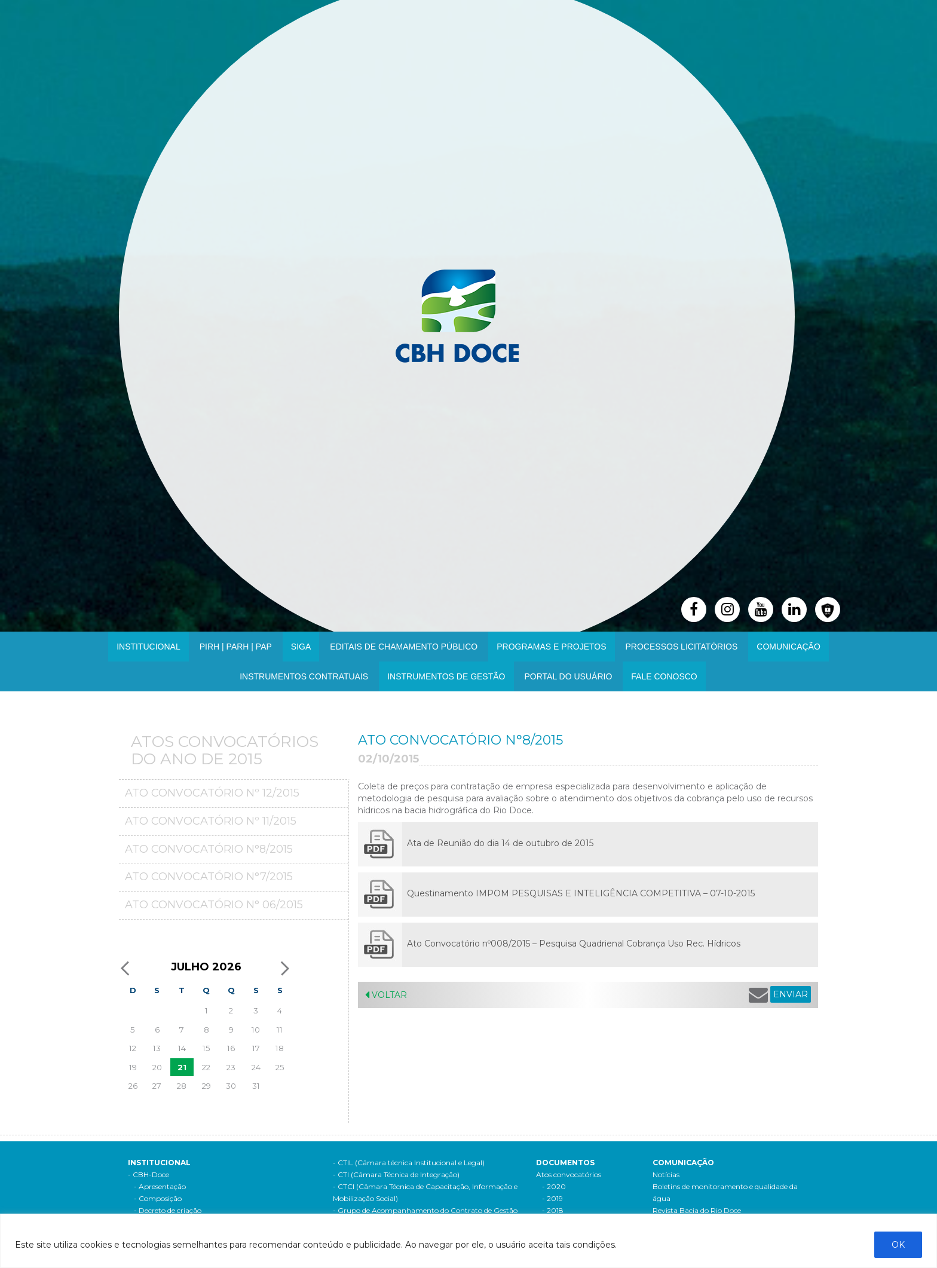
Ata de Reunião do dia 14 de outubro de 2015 (500, 843)
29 (206, 1086)
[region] (468, 1241)
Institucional (148, 646)
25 (279, 1067)
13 (157, 1048)
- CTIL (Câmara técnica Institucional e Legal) (409, 1162)
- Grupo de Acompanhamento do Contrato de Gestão (425, 1210)
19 (133, 1067)
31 (256, 1086)
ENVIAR (790, 994)
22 (206, 1067)
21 (181, 1067)
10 (256, 1029)
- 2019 (552, 1198)
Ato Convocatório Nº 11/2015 (210, 821)
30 (231, 1086)
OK (898, 1244)
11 (280, 1029)
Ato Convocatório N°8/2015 (209, 849)
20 (157, 1067)
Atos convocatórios (568, 1174)
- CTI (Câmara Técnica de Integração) (396, 1174)
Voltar (386, 995)
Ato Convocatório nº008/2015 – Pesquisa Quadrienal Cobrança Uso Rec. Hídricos (573, 943)
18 (279, 1048)
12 (132, 1048)
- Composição (158, 1198)
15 (206, 1048)
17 (256, 1048)
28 (181, 1086)
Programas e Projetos (551, 646)
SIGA (301, 646)
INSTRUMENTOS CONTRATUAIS (304, 676)
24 (256, 1067)
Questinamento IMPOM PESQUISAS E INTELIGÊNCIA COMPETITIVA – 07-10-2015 (581, 893)
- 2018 (553, 1210)
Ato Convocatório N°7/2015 (209, 876)
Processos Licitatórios (682, 646)
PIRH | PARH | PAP (236, 646)
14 (182, 1048)
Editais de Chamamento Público (403, 646)
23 (230, 1067)
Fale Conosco (664, 676)
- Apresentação (160, 1186)
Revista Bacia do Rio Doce (697, 1210)
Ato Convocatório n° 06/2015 (214, 904)
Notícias (666, 1174)
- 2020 (554, 1186)
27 (156, 1086)
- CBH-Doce (148, 1174)
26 (132, 1086)
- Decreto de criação (167, 1210)
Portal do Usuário (569, 676)
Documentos (565, 1162)
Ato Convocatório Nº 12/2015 (212, 793)
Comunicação (788, 646)
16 (231, 1048)
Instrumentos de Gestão (446, 676)
